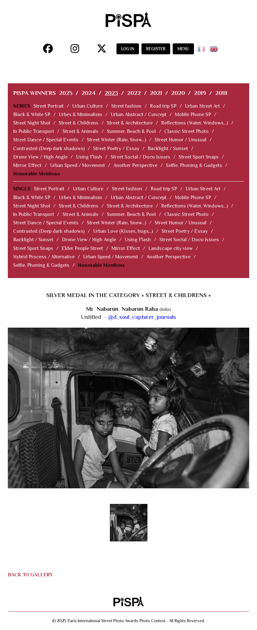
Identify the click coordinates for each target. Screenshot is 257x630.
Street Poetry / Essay (116, 148)
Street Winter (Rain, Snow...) (116, 140)
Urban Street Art (202, 106)
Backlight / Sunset (168, 148)
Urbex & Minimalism (80, 114)
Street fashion (126, 106)
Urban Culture (87, 106)
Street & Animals (80, 131)
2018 (221, 93)
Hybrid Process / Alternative (44, 257)
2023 (111, 93)
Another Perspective (135, 165)
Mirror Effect (27, 165)
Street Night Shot (31, 123)
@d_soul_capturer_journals (142, 317)
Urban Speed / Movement (77, 165)
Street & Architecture (130, 123)
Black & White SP (31, 114)
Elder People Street (82, 248)
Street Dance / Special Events (45, 140)
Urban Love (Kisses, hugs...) (123, 231)
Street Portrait (48, 106)
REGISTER (156, 48)
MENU (183, 48)
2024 (89, 93)
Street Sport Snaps (199, 157)
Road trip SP (163, 106)
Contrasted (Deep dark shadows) (49, 148)
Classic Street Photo (186, 131)
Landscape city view (170, 248)
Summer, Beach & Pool (131, 131)
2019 (200, 93)
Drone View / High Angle (40, 157)
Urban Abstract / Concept (138, 114)
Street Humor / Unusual (180, 140)
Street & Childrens (78, 123)
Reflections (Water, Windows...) (194, 123)
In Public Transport (33, 131)
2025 (65, 93)
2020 (178, 93)
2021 (156, 93)
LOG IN (127, 48)
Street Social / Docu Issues (140, 157)
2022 (134, 93)
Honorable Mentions (36, 174)
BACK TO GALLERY (30, 575)
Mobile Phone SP (193, 114)
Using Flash (89, 157)
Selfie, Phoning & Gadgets (194, 165)
